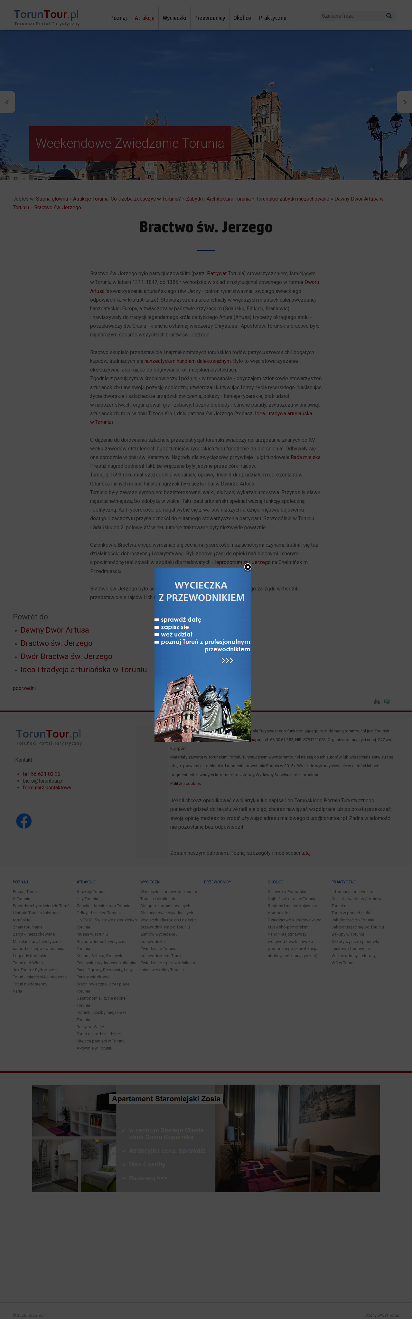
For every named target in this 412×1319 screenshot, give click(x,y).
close (248, 523)
